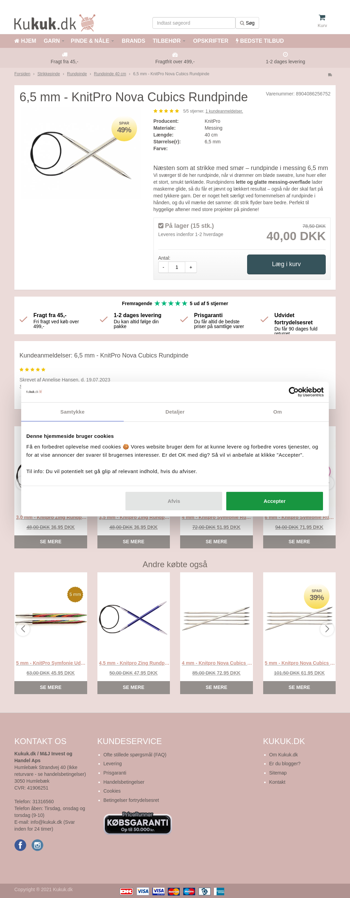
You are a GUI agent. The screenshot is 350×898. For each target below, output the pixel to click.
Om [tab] (277, 411)
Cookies (112, 791)
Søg (247, 23)
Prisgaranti (115, 773)
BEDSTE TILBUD (260, 41)
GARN (52, 41)
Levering (113, 763)
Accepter (274, 501)
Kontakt (277, 782)
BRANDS (132, 41)
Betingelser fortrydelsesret (131, 800)
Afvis (174, 501)
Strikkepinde (48, 73)
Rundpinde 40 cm (110, 73)
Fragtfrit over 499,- (174, 61)
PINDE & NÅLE (90, 41)
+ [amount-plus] (190, 267)
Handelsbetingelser (124, 782)
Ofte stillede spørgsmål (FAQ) (135, 754)
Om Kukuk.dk (283, 754)
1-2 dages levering (285, 61)
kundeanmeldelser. (224, 111)
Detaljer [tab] (175, 411)
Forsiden (22, 73)
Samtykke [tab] (72, 411)
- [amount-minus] (163, 267)
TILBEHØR (167, 41)
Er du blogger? (285, 763)
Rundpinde (77, 73)
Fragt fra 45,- (64, 61)
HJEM (25, 41)
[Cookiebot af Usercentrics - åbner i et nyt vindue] (294, 392)
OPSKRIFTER (210, 41)
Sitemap (278, 773)
